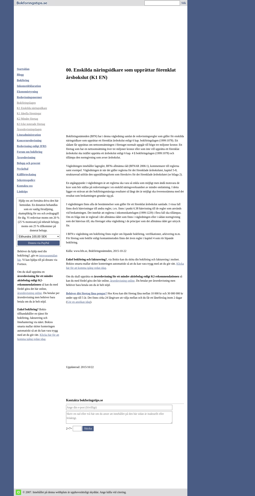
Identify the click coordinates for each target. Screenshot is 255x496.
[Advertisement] (100, 38)
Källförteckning (26, 174)
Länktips (22, 191)
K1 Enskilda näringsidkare (32, 108)
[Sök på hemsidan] (184, 3)
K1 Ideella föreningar (29, 113)
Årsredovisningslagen (29, 129)
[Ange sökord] (162, 3)
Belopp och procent (28, 163)
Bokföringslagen (26, 102)
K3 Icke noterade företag (31, 124)
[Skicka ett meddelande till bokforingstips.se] (88, 428)
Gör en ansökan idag (78, 301)
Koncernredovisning (29, 140)
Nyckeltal (22, 168)
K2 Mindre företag (27, 118)
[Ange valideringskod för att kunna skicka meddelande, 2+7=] (77, 428)
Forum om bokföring (29, 151)
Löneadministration (29, 134)
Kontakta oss (25, 185)
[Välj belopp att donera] (39, 236)
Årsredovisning (26, 157)
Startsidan (23, 68)
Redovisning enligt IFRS (31, 146)
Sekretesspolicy (26, 180)
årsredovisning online (29, 293)
